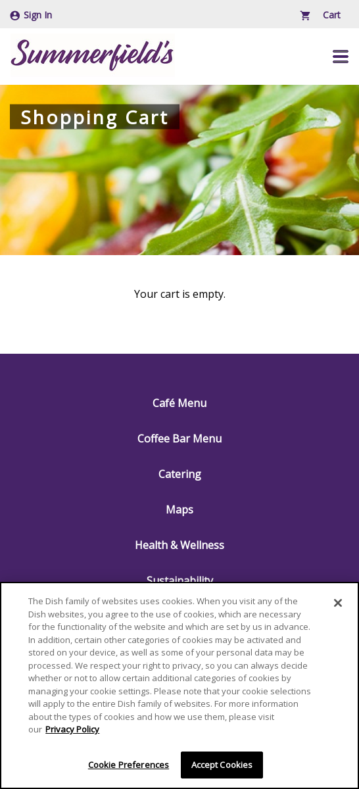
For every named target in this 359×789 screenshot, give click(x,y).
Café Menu (179, 403)
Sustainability (180, 580)
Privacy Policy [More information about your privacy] (72, 730)
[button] (340, 56)
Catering (179, 474)
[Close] (337, 604)
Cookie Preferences (128, 766)
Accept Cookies (222, 766)
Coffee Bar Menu (179, 438)
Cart (320, 15)
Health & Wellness (179, 545)
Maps (179, 509)
